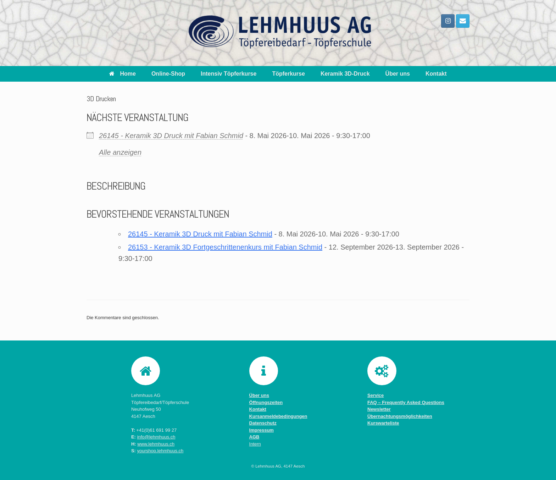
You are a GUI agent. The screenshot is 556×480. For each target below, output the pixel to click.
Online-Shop (168, 74)
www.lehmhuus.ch (155, 444)
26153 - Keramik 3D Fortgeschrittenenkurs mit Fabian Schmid (225, 247)
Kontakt (436, 74)
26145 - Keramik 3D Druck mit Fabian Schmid (171, 136)
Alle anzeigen (120, 152)
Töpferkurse (288, 74)
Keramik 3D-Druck (345, 74)
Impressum (261, 430)
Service (375, 395)
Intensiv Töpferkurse (228, 74)
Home (122, 74)
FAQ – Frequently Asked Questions (405, 402)
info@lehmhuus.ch (156, 437)
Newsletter (379, 409)
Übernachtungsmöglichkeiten (399, 416)
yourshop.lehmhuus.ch (160, 450)
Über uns (397, 74)
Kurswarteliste (383, 423)
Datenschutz (263, 423)
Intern (255, 444)
